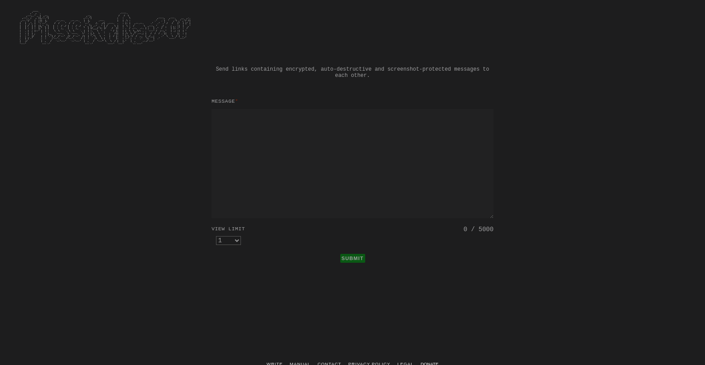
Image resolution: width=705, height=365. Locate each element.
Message (225, 101)
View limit (228, 229)
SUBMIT (353, 258)
